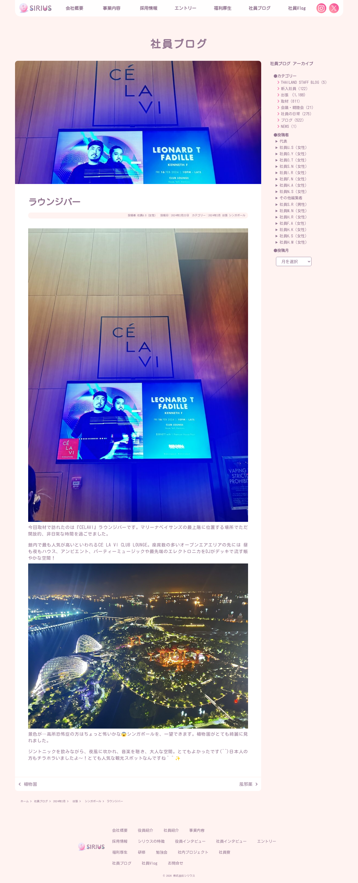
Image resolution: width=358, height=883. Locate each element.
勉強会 (161, 852)
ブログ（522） (293, 120)
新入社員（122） (295, 89)
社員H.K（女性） (294, 230)
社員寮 (224, 852)
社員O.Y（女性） (294, 154)
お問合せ (175, 863)
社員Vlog (296, 8)
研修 (141, 852)
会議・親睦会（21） (298, 108)
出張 (225, 215)
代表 (283, 141)
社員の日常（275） (297, 114)
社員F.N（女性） (294, 179)
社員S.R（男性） (294, 204)
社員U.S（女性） (147, 215)
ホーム (25, 801)
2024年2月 (214, 215)
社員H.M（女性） (294, 242)
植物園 (30, 784)
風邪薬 (245, 784)
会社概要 (119, 830)
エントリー (185, 8)
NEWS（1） (290, 126)
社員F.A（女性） (294, 223)
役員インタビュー (190, 841)
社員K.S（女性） (294, 236)
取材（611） (291, 101)
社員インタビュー (231, 841)
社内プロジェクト (193, 852)
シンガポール (237, 215)
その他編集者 (291, 198)
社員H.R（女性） (294, 217)
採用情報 (119, 841)
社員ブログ (259, 8)
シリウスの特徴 (151, 841)
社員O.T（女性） (294, 160)
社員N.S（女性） (294, 192)
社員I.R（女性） (294, 173)
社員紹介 (171, 830)
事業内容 (111, 8)
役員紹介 (145, 830)
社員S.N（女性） (294, 166)
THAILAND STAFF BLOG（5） (305, 82)
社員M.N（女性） (294, 211)
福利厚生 (119, 852)
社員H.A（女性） (294, 185)
